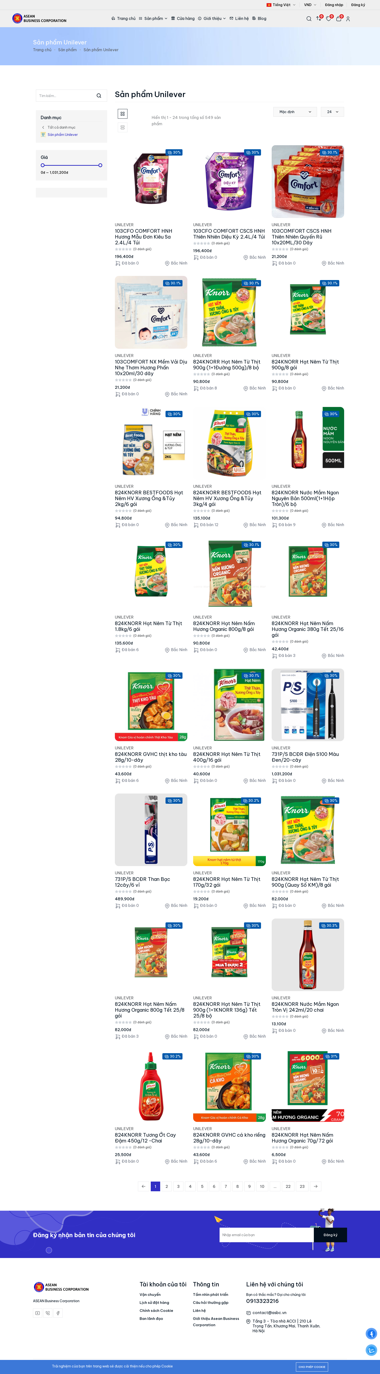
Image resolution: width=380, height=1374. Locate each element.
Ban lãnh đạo (151, 1318)
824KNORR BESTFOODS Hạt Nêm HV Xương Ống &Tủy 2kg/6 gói (149, 498)
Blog (259, 18)
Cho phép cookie (312, 1367)
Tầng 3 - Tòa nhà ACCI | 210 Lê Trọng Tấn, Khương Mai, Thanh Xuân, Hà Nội (286, 1326)
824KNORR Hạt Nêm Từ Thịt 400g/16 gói (227, 757)
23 (302, 1186)
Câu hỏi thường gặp (211, 1302)
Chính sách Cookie (156, 1310)
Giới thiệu (212, 18)
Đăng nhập (334, 5)
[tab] (122, 114)
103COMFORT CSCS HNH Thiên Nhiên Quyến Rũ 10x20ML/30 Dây (302, 237)
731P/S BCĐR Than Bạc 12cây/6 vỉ (142, 882)
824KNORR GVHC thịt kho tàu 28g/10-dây (151, 757)
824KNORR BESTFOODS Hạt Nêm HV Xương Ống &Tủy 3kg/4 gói (227, 498)
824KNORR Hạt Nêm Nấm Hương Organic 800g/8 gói (224, 626)
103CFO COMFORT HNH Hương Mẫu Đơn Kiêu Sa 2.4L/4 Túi (143, 237)
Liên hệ (239, 18)
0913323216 (262, 1301)
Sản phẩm (153, 18)
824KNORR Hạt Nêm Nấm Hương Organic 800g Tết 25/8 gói (149, 1010)
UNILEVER (124, 224)
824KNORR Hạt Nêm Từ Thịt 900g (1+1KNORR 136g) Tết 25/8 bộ (227, 1010)
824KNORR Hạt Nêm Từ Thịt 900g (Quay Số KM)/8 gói (305, 882)
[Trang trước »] (315, 1186)
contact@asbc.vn (269, 1312)
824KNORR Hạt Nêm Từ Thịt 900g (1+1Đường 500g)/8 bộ (227, 365)
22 (288, 1186)
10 (262, 1186)
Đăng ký (358, 5)
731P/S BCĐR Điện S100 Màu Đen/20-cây (305, 757)
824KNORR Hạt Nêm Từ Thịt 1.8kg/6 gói (148, 626)
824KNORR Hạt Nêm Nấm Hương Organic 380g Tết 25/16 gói (308, 629)
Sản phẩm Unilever (59, 134)
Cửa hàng (183, 18)
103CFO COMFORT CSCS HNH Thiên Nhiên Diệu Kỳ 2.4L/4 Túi (229, 234)
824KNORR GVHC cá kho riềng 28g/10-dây (229, 1138)
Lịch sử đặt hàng (154, 1302)
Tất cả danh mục (58, 127)
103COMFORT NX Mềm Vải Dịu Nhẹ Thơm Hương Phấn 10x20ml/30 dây (151, 367)
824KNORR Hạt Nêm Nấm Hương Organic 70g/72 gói (302, 1138)
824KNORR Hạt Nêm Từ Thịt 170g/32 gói (227, 882)
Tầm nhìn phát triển (210, 1294)
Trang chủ (123, 18)
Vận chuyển (150, 1294)
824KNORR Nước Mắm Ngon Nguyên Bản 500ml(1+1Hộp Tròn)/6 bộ (305, 498)
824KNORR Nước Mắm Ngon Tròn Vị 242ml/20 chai (305, 1007)
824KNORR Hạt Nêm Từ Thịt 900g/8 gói (305, 365)
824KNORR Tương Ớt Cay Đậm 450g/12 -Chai (145, 1138)
